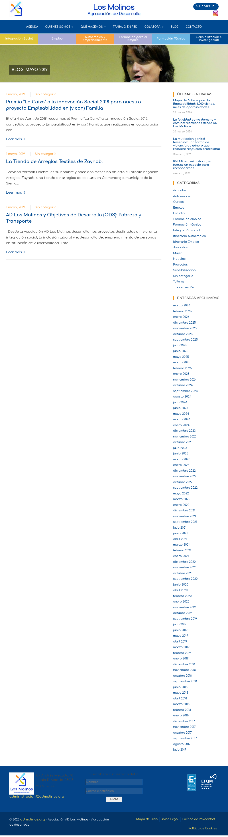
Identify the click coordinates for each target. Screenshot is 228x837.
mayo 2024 (181, 413)
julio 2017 (179, 749)
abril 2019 (180, 641)
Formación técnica (187, 224)
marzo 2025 (181, 362)
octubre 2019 (182, 613)
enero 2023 (181, 465)
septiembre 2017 (185, 738)
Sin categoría (46, 94)
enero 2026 (181, 316)
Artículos (180, 190)
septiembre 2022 (185, 487)
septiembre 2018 (185, 681)
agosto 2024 (182, 396)
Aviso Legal (163, 819)
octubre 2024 (183, 385)
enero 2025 (181, 373)
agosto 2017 (182, 744)
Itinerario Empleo (186, 241)
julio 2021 (180, 527)
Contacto (193, 26)
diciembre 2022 (184, 470)
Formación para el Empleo (133, 39)
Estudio (179, 213)
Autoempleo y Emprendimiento (95, 39)
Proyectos (180, 264)
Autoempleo (182, 196)
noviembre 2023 (185, 436)
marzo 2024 (182, 419)
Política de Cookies (200, 830)
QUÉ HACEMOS (93, 26)
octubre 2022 (183, 482)
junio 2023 (180, 453)
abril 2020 (180, 590)
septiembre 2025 (185, 339)
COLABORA (154, 26)
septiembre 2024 (185, 391)
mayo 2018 (180, 692)
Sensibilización (184, 270)
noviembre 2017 (184, 726)
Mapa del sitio (137, 819)
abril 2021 (180, 539)
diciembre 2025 (184, 322)
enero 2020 (181, 601)
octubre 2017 (182, 732)
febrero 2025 (182, 368)
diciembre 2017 (184, 721)
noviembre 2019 (184, 607)
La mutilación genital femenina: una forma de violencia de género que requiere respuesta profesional (196, 144)
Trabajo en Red (184, 287)
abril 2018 (180, 698)
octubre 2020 (183, 573)
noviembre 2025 (185, 328)
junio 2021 (180, 533)
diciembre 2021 (184, 510)
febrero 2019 (182, 653)
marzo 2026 (181, 305)
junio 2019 (180, 630)
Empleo (57, 38)
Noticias (179, 258)
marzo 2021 (181, 544)
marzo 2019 (181, 647)
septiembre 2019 (185, 618)
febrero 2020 (182, 596)
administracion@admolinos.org (36, 797)
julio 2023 (180, 448)
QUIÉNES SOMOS (59, 26)
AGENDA (32, 26)
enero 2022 (181, 504)
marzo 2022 (181, 499)
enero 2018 (181, 715)
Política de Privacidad (196, 819)
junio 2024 (181, 408)
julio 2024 (180, 402)
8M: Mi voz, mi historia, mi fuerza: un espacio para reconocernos (192, 165)
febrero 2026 (182, 311)
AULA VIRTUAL (206, 6)
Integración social (186, 230)
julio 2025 (180, 345)
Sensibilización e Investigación (209, 39)
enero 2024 (181, 425)
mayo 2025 (181, 356)
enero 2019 (181, 658)
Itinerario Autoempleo (189, 236)
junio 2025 (180, 351)
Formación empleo (187, 219)
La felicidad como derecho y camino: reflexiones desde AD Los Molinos (195, 123)
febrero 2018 (182, 709)
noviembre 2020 (185, 567)
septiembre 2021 (185, 521)
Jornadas (180, 247)
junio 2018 (180, 687)
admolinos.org (34, 819)
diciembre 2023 (184, 430)
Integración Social (19, 38)
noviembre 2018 (184, 670)
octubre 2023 (183, 442)
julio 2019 (179, 624)
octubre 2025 (183, 334)
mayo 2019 (180, 635)
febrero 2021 (182, 550)
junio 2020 (180, 584)
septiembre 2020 (185, 578)
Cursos (178, 201)
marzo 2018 (181, 704)
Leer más (14, 139)
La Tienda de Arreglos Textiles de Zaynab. (54, 161)
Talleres (179, 281)
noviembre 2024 (185, 379)
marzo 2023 (181, 459)
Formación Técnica (171, 38)
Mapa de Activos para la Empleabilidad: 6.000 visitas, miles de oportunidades (194, 104)
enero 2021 (181, 556)
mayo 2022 (181, 493)
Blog (174, 26)
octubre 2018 (182, 675)
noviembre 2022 (185, 476)
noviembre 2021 (184, 516)
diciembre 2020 (184, 561)
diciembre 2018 (184, 664)
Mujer (177, 253)
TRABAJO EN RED (125, 26)
